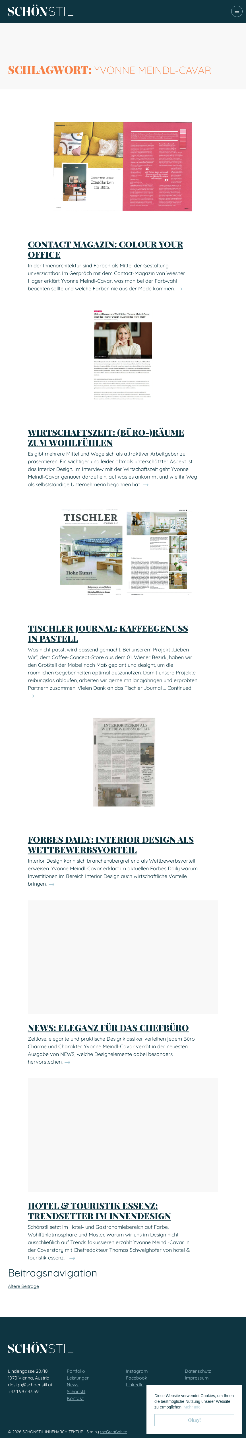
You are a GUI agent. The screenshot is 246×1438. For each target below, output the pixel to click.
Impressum (197, 1378)
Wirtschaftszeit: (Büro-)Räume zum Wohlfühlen (106, 437)
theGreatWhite (113, 1431)
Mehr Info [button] (192, 1407)
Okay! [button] (194, 1420)
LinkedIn (135, 1384)
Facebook (136, 1378)
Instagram (137, 1371)
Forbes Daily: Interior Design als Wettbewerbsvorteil (111, 844)
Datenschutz (198, 1371)
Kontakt (75, 1398)
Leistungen (78, 1378)
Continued (179, 688)
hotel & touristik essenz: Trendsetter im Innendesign (99, 1210)
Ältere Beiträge (23, 1286)
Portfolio (76, 1371)
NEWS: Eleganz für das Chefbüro (108, 1027)
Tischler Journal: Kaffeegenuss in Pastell (108, 633)
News (72, 1384)
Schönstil (76, 1391)
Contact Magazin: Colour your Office (105, 249)
